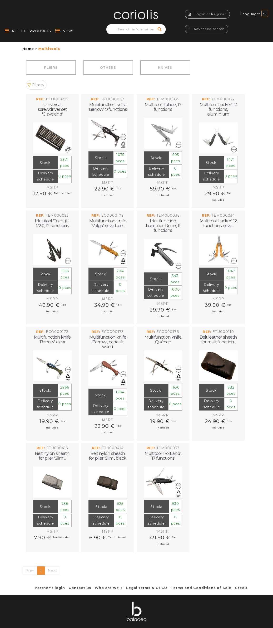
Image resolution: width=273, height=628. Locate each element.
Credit (241, 588)
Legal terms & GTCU (146, 588)
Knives (165, 67)
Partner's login (50, 588)
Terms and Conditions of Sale (201, 588)
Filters (38, 85)
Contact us (80, 588)
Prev (29, 570)
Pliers (51, 67)
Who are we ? (109, 588)
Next (52, 570)
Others (108, 67)
